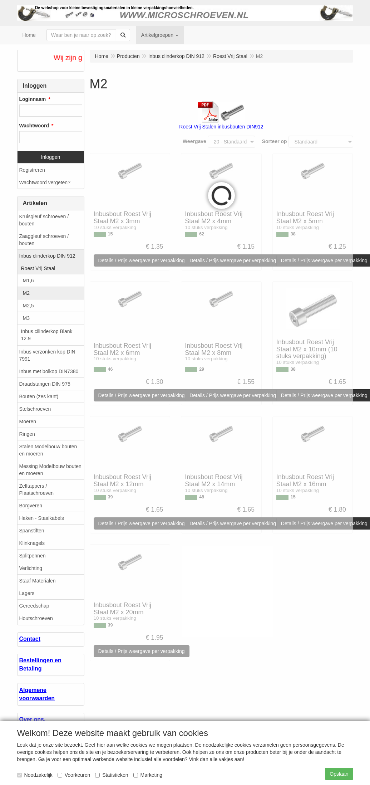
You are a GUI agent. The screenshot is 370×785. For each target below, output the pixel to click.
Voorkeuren (74, 775)
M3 (26, 318)
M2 (26, 293)
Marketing (147, 775)
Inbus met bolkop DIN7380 (49, 371)
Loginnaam (32, 99)
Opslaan (339, 774)
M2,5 (28, 305)
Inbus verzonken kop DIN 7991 (47, 355)
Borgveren (31, 505)
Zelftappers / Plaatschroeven (36, 489)
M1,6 (28, 280)
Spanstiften (31, 530)
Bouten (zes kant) (39, 396)
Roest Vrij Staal (38, 268)
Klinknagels (32, 543)
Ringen (27, 434)
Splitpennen (32, 556)
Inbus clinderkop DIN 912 (47, 256)
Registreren (32, 170)
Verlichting (31, 568)
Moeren (27, 421)
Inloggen (50, 157)
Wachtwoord (34, 125)
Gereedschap (34, 606)
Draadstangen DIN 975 (44, 384)
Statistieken (111, 775)
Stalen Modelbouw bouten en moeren (48, 450)
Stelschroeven (35, 409)
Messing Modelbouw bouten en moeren (50, 469)
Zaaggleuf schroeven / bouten (44, 239)
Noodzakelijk (35, 775)
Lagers (27, 593)
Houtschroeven (36, 618)
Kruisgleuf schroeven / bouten (44, 220)
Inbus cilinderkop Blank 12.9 (47, 334)
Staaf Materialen (37, 581)
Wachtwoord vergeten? (44, 182)
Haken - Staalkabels (41, 518)
